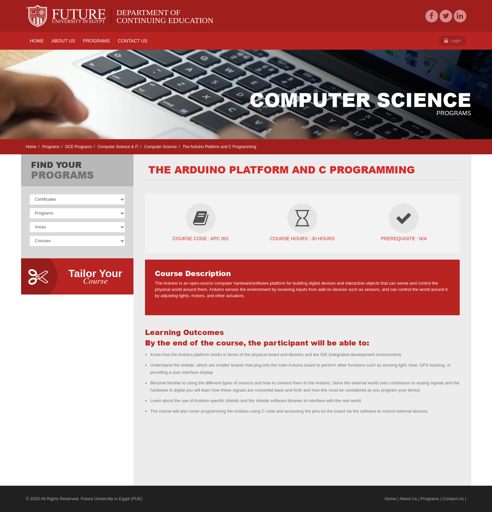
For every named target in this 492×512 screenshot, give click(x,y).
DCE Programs (78, 146)
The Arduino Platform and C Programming (219, 146)
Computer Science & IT (117, 146)
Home (31, 146)
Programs (50, 146)
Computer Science (160, 146)
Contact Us (453, 498)
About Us (408, 498)
